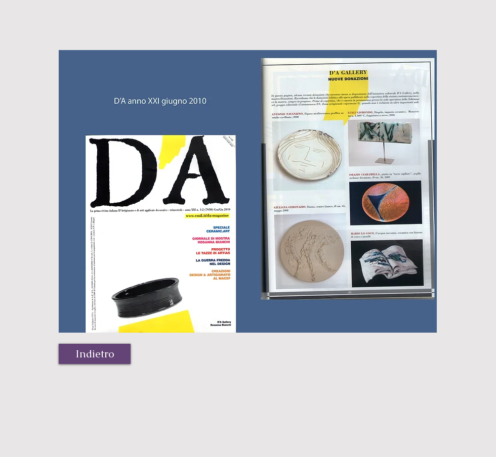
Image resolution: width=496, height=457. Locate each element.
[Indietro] (95, 354)
